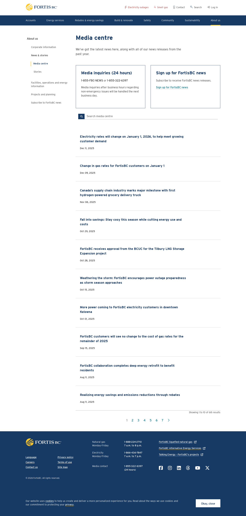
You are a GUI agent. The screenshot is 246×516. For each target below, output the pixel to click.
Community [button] (167, 20)
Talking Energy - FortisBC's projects (179, 454)
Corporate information (43, 47)
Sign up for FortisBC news (172, 87)
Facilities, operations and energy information (49, 84)
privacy (69, 504)
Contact (180, 7)
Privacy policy (65, 457)
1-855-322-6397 (117, 80)
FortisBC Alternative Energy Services (180, 448)
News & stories (39, 55)
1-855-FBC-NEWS (92, 80)
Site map (63, 467)
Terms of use (65, 462)
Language (31, 457)
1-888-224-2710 (133, 442)
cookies (49, 501)
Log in (214, 7)
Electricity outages (138, 7)
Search (198, 7)
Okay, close (208, 503)
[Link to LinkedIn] (179, 468)
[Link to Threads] (188, 468)
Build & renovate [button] (123, 20)
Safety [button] (147, 20)
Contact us (32, 467)
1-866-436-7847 (133, 452)
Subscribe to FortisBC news (46, 102)
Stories (38, 71)
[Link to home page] (74, 7)
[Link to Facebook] (161, 468)
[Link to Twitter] (207, 468)
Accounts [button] (31, 20)
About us (32, 38)
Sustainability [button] (192, 20)
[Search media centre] (151, 116)
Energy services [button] (55, 20)
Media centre (40, 63)
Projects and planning (43, 94)
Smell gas (162, 7)
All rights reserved (50, 478)
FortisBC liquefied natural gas (175, 442)
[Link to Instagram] (170, 468)
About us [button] (215, 20)
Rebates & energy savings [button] (89, 20)
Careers (30, 462)
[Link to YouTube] (197, 468)
